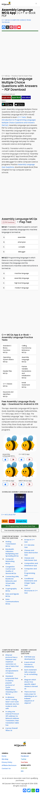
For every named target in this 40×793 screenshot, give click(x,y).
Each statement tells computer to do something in (30, 673)
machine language (22, 273)
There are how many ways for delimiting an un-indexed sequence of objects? (31, 697)
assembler (22, 237)
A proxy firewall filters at (12, 729)
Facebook (25, 756)
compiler (21, 247)
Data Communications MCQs (12, 601)
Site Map (5, 759)
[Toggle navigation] (36, 3)
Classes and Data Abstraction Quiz (31, 552)
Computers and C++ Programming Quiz (30, 572)
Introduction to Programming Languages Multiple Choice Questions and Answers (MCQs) (19, 123)
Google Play (21, 521)
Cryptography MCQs (11, 590)
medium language (22, 288)
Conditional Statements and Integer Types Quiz (30, 581)
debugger (21, 252)
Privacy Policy (7, 762)
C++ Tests (22, 117)
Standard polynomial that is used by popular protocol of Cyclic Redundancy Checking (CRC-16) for (12, 685)
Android (24, 768)
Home (4, 756)
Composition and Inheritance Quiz (31, 564)
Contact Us (6, 768)
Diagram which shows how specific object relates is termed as (31, 684)
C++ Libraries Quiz (29, 546)
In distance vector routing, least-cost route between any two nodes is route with (12, 703)
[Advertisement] (20, 53)
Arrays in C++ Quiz (29, 541)
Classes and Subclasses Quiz (30, 559)
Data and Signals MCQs (12, 595)
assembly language (21, 278)
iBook (5, 521)
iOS (22, 771)
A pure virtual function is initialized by (29, 664)
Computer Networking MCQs (10, 561)
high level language (22, 283)
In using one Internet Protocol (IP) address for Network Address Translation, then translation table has (12, 718)
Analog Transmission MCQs (11, 544)
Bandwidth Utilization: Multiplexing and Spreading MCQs (12, 552)
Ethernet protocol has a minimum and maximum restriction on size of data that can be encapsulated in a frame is (12, 664)
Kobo (12, 521)
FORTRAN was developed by (29, 658)
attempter (22, 242)
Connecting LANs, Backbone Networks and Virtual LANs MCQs (12, 581)
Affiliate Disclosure (9, 765)
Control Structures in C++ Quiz (31, 590)
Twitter (23, 759)
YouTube (24, 762)
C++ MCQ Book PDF (8, 515)
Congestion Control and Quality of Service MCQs (11, 570)
